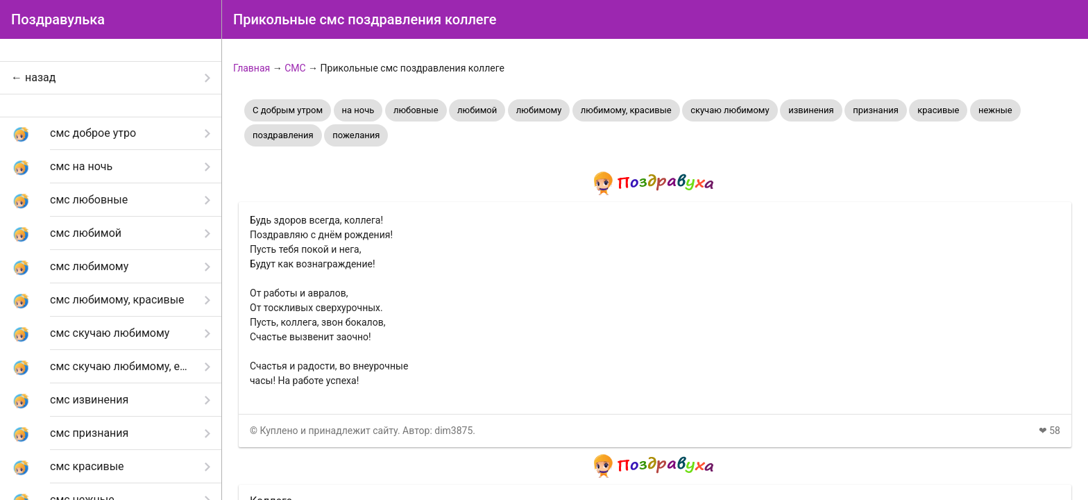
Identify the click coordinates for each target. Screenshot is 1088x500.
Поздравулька (58, 19)
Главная (251, 68)
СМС (294, 68)
